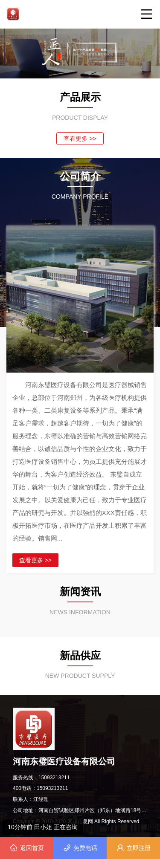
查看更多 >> (80, 138)
